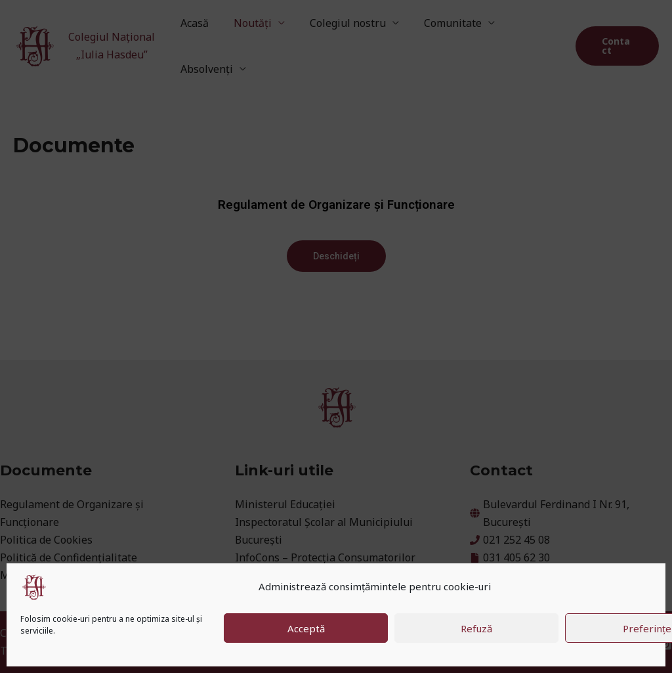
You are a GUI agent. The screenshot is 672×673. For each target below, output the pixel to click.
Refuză (476, 628)
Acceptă (306, 628)
